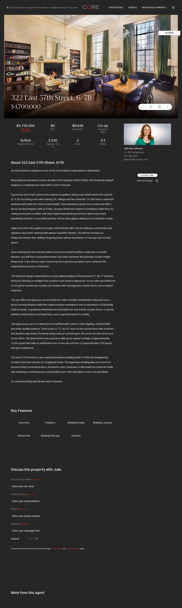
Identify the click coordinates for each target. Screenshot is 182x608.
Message (20, 524)
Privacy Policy (57, 549)
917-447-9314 (131, 156)
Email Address (22, 494)
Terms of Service (73, 549)
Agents (132, 8)
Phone (18, 509)
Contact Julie (147, 175)
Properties (116, 8)
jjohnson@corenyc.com (136, 159)
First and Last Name (25, 480)
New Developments (154, 8)
